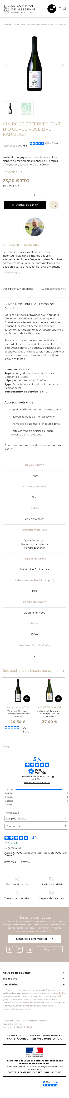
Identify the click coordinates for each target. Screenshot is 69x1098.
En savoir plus (12, 172)
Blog (49, 949)
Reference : (10, 145)
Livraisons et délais (52, 884)
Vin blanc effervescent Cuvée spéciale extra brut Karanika (18, 714)
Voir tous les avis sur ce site (37, 782)
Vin (23, 24)
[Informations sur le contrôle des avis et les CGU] (53, 776)
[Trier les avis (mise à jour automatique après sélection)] (36, 819)
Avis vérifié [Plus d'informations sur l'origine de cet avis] (13, 843)
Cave (16, 24)
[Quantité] (34, 195)
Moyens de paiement (52, 898)
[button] (51, 8)
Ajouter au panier (25, 204)
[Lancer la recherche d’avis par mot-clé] (65, 826)
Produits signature (17, 884)
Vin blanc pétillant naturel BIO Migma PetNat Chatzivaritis (49, 714)
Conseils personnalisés (17, 898)
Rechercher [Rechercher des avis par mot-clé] (34, 826)
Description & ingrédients (18, 288)
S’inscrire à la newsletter (34, 938)
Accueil (7, 24)
